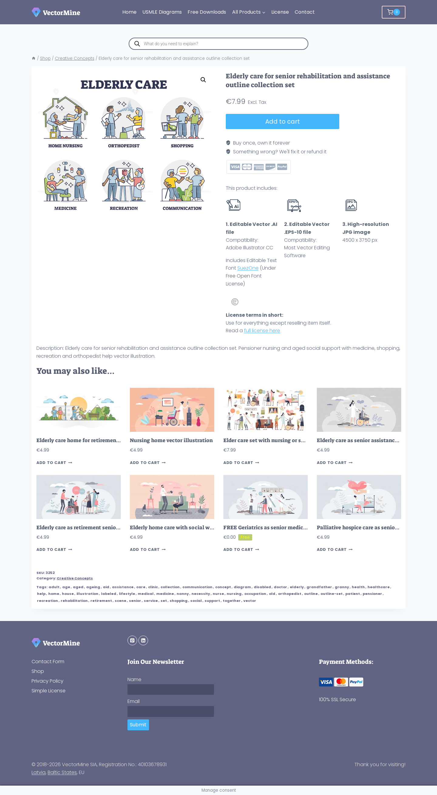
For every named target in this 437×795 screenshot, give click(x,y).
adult (54, 587)
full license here (262, 330)
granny (342, 587)
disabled (262, 587)
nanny (183, 593)
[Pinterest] (132, 640)
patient (352, 593)
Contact (305, 12)
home (53, 593)
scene (120, 600)
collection (170, 587)
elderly (297, 587)
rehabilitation (74, 600)
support (212, 600)
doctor (280, 587)
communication (197, 587)
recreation (47, 600)
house (68, 593)
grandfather (319, 587)
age (66, 587)
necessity (200, 593)
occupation (255, 593)
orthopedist (289, 593)
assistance (123, 587)
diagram (242, 587)
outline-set (331, 593)
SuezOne (248, 267)
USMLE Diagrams (162, 12)
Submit (138, 724)
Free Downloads (207, 12)
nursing (234, 593)
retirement (101, 600)
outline (311, 593)
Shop (38, 671)
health (358, 587)
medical (146, 593)
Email (133, 701)
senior (135, 600)
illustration (87, 593)
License (280, 12)
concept (223, 587)
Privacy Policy (47, 680)
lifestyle (127, 593)
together (232, 600)
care (140, 587)
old (272, 593)
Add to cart (282, 121)
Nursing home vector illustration (171, 440)
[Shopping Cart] (393, 12)
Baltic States (62, 772)
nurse (218, 593)
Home (129, 12)
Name (134, 679)
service (151, 600)
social (196, 600)
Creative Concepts (75, 578)
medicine (165, 593)
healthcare (379, 587)
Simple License (49, 690)
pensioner (372, 593)
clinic (153, 587)
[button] (203, 79)
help (41, 593)
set (164, 600)
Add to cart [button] (54, 462)
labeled (108, 593)
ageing (93, 587)
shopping (179, 600)
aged (78, 587)
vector (249, 600)
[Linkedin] (143, 640)
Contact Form (48, 661)
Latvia (39, 772)
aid (106, 587)
